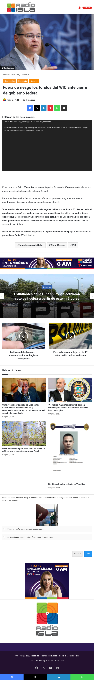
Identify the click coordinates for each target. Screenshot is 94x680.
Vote (88, 554)
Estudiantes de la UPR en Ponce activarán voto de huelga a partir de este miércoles (47, 296)
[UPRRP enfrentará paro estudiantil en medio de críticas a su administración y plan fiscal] (24, 433)
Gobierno (47, 287)
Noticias (15, 75)
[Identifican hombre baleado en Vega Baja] (70, 451)
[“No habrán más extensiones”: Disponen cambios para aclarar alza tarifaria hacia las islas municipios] (70, 390)
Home (6, 75)
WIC (74, 245)
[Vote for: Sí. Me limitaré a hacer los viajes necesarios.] (47, 518)
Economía (25, 75)
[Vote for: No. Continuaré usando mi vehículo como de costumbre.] (47, 537)
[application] (47, 145)
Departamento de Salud (31, 245)
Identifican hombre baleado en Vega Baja (67, 484)
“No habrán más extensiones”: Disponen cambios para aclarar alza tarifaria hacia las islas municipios (68, 408)
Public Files (60, 660)
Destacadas (10, 81)
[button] (47, 515)
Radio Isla (10, 100)
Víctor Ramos (57, 245)
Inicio (31, 660)
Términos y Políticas (44, 660)
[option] (47, 296)
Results (77, 554)
